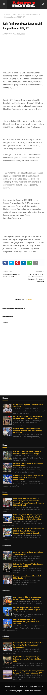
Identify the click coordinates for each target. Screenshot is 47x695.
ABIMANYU (7, 34)
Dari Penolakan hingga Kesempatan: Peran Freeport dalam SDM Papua (27, 598)
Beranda (7, 15)
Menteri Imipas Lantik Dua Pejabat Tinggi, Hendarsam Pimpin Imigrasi (26, 609)
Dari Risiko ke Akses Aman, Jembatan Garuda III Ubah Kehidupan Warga (27, 453)
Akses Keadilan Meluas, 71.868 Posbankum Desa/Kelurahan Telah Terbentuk (26, 622)
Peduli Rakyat (10, 686)
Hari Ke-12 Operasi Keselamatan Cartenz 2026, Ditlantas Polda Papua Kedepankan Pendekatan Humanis (28, 531)
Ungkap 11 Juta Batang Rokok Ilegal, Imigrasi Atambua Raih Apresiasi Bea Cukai (27, 659)
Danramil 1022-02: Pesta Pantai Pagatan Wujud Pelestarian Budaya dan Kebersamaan (28, 477)
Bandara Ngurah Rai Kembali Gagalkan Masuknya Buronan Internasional (27, 417)
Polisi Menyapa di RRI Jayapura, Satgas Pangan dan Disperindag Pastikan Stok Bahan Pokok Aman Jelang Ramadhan (27, 517)
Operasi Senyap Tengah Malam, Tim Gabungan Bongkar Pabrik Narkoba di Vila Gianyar (27, 430)
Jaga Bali (23, 686)
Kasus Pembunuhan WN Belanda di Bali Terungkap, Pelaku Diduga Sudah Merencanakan (28, 645)
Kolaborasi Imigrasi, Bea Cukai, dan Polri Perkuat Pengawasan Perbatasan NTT (28, 672)
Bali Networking (36, 686)
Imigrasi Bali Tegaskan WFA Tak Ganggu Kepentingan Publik (28, 565)
